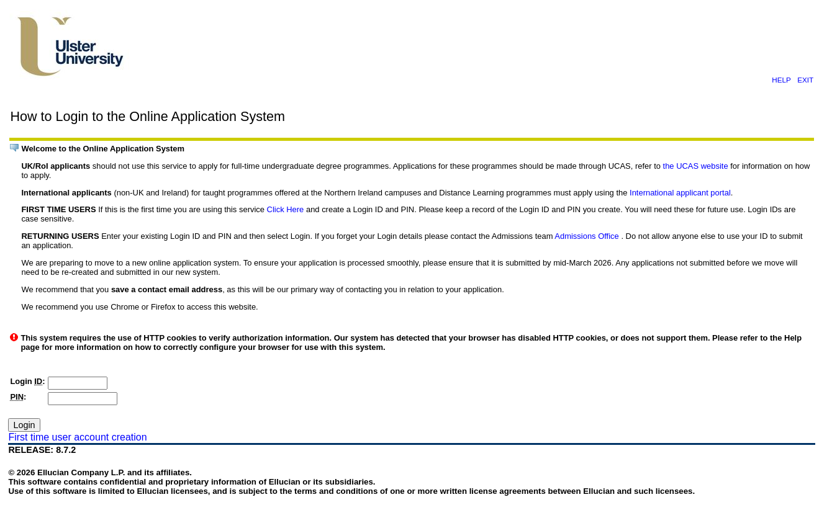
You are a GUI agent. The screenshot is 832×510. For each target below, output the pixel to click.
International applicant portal (680, 192)
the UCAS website (697, 166)
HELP (781, 80)
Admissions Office (587, 236)
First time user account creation (77, 437)
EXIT (805, 80)
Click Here (286, 209)
